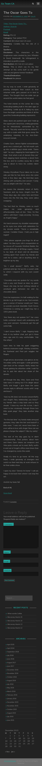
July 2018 (10, 655)
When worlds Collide (15, 613)
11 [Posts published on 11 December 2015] (24, 738)
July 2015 (10, 716)
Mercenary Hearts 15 (15, 617)
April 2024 (10, 648)
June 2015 (10, 720)
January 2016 (11, 698)
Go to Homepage (10, 761)
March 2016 (11, 691)
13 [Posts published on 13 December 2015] (33, 738)
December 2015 (12, 702)
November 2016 (12, 673)
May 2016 (10, 688)
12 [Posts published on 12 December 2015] (28, 738)
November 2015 (12, 706)
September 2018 (13, 652)
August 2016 (11, 680)
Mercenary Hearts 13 (15, 624)
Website (7, 571)
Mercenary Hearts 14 (15, 621)
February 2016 (12, 695)
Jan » (13, 751)
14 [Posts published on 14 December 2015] (6, 741)
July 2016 (10, 684)
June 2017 (10, 666)
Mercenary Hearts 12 (15, 628)
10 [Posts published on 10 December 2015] (19, 738)
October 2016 (12, 677)
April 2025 (10, 644)
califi (33, 16)
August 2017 (11, 662)
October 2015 (12, 709)
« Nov (7, 751)
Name (7, 552)
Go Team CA (7, 3)
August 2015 (11, 713)
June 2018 (10, 659)
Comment (8, 524)
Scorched (7, 493)
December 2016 (12, 670)
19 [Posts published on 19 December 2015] (28, 741)
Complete (13, 502)
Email (7, 561)
